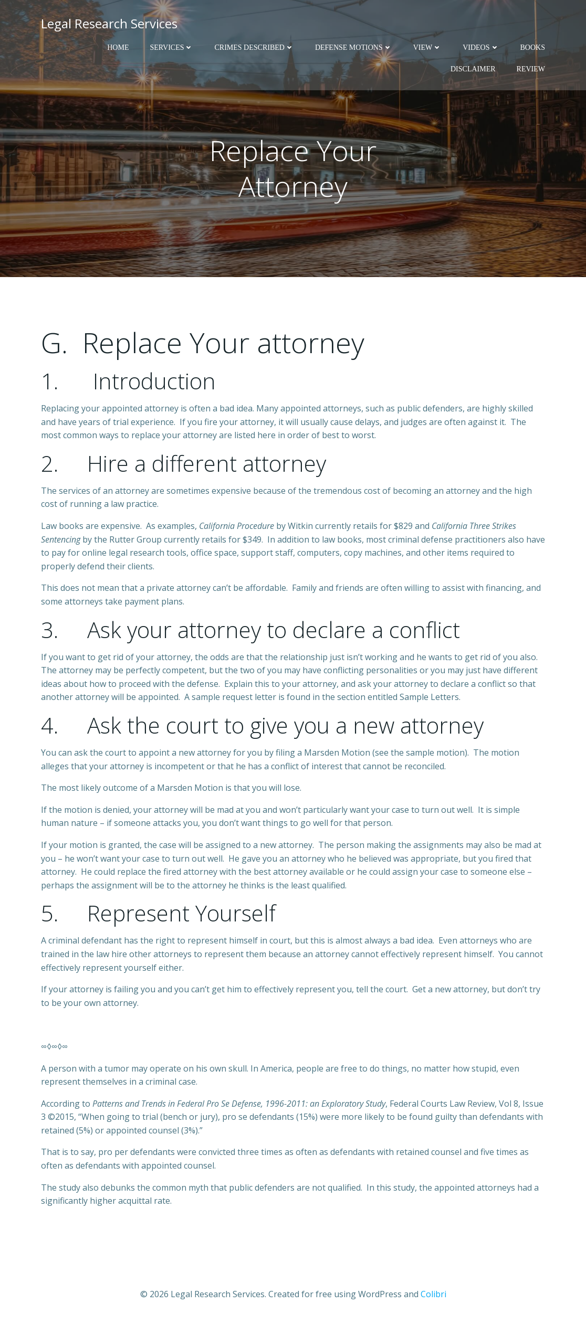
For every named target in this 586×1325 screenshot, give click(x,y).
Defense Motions (353, 47)
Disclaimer (473, 69)
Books (532, 47)
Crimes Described (254, 47)
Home (118, 47)
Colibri (433, 1294)
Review (531, 69)
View (427, 47)
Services (171, 47)
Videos (481, 47)
